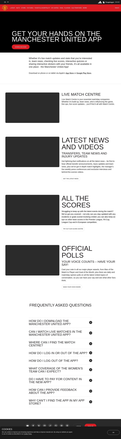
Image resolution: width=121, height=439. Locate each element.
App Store (70, 73)
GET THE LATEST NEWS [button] (70, 178)
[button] (5, 2)
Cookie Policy (28, 434)
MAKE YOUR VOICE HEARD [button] (72, 287)
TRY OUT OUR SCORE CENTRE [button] (73, 229)
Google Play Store (84, 73)
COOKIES (7, 429)
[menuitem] (13, 7)
